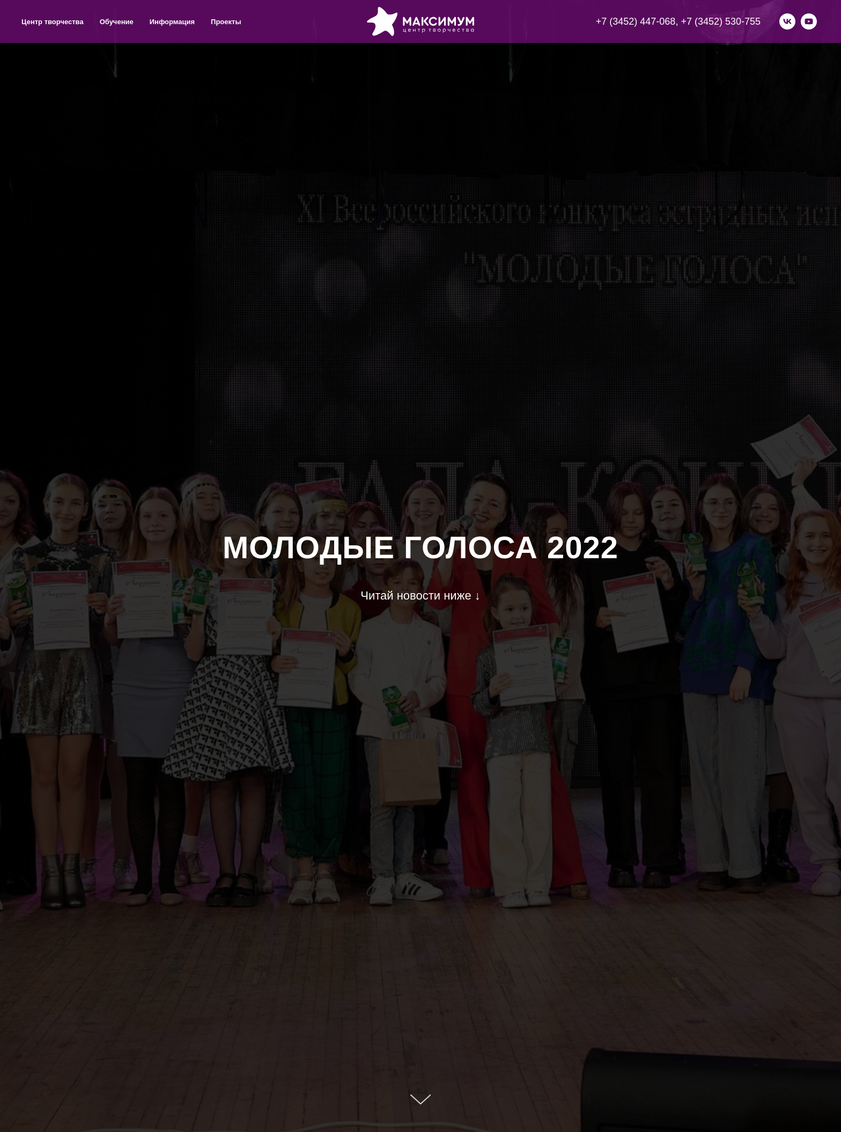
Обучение (117, 22)
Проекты (226, 22)
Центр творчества (52, 22)
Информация (172, 22)
